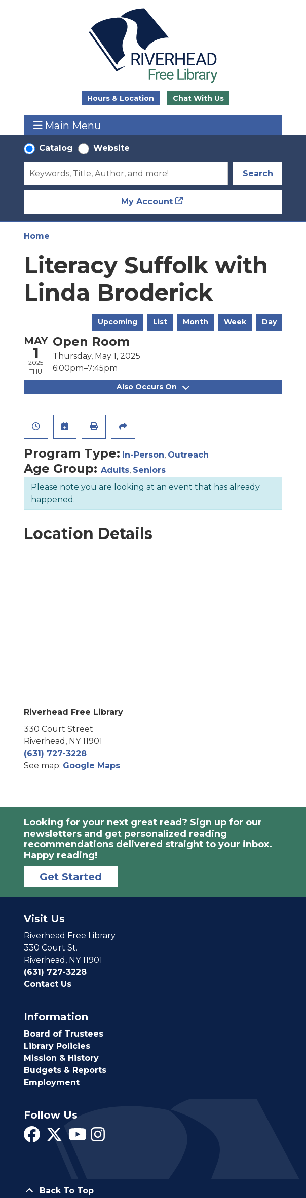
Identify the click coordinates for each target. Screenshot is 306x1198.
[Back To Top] (153, 1190)
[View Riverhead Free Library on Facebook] (32, 1137)
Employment (52, 1082)
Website (111, 148)
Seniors (149, 470)
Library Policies (57, 1046)
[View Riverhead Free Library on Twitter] (54, 1137)
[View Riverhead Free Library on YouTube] (77, 1137)
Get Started (71, 877)
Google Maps (91, 765)
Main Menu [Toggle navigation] (67, 125)
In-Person (143, 455)
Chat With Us (198, 98)
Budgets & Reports (65, 1070)
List (160, 321)
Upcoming (117, 321)
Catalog (56, 148)
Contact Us (47, 984)
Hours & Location (120, 98)
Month (195, 321)
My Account (147, 201)
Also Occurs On (153, 386)
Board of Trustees (63, 1034)
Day (269, 321)
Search (258, 173)
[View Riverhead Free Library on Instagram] (98, 1137)
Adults (115, 470)
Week (235, 321)
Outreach (188, 455)
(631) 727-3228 (55, 753)
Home (37, 236)
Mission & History (61, 1058)
